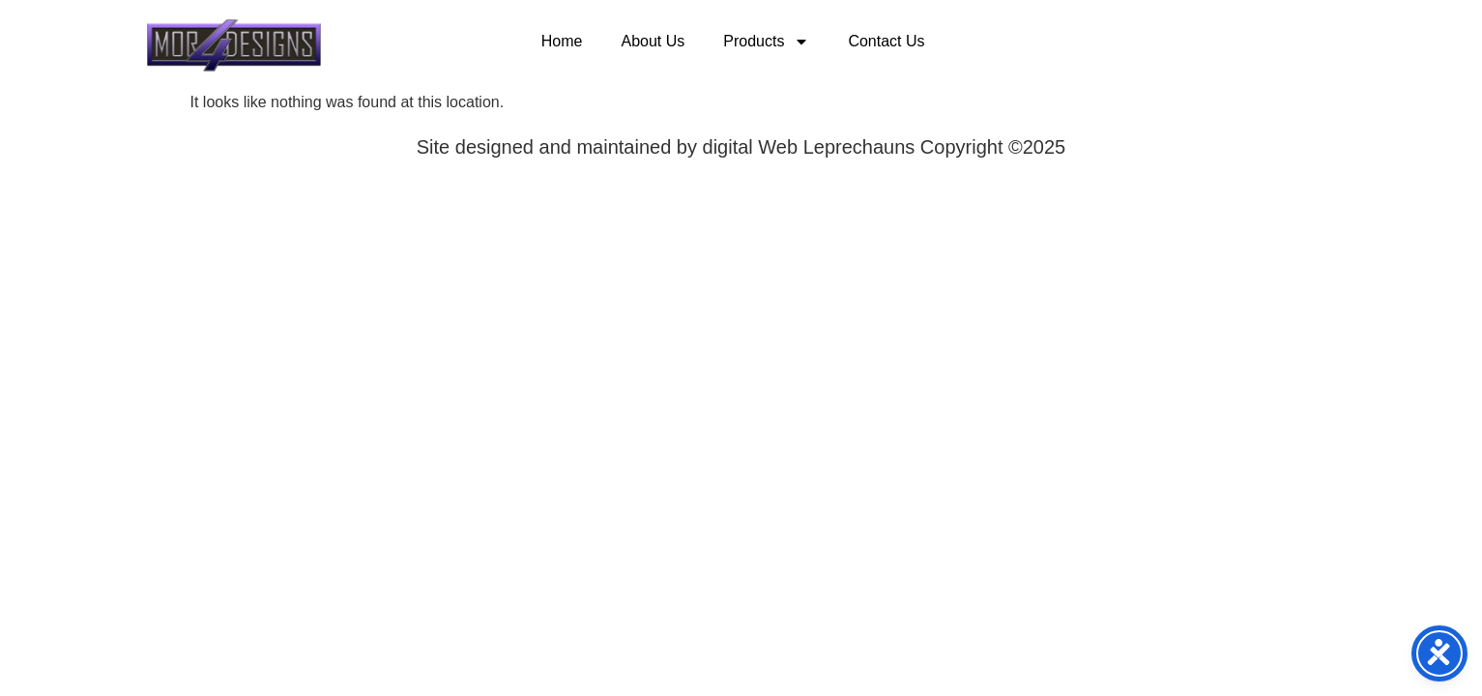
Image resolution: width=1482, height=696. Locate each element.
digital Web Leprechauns (811, 147)
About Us (652, 41)
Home (562, 41)
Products (766, 41)
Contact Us (886, 41)
